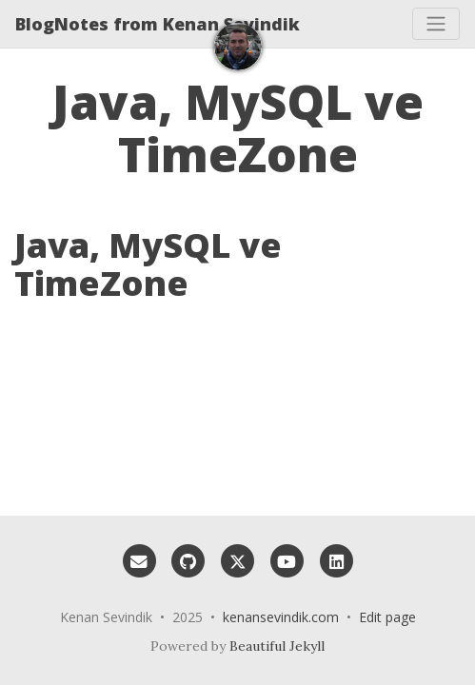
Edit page (387, 617)
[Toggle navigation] (436, 24)
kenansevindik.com (281, 617)
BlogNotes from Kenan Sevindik (157, 23)
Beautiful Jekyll (277, 646)
